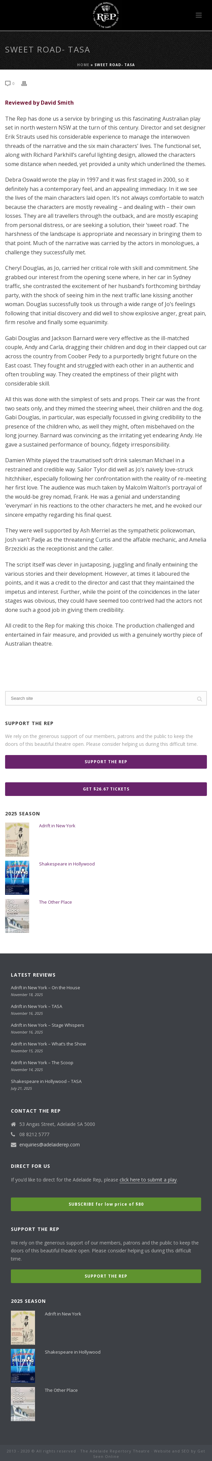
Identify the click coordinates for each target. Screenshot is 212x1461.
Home (83, 64)
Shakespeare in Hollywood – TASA (46, 1081)
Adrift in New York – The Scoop (42, 1062)
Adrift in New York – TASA (36, 1006)
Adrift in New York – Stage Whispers (47, 1025)
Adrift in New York (57, 826)
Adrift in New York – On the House (45, 987)
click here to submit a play (148, 1179)
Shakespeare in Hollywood (67, 864)
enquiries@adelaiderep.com (49, 1145)
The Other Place (55, 902)
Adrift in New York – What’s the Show (48, 1044)
